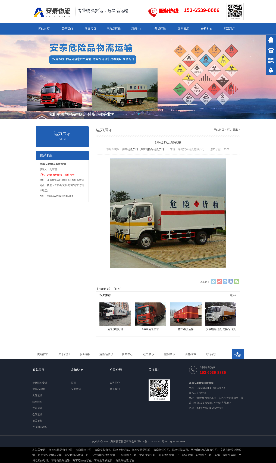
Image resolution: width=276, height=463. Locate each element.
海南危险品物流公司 (152, 149)
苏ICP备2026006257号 (150, 441)
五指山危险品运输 (225, 454)
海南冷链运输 (121, 449)
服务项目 (90, 28)
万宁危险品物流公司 (76, 454)
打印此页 (103, 288)
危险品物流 (106, 354)
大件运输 (37, 395)
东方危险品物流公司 (103, 454)
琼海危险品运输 (60, 460)
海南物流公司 (130, 149)
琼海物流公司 (166, 454)
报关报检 (37, 420)
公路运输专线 (39, 382)
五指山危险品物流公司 (204, 449)
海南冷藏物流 (102, 449)
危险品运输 (114, 28)
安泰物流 (76, 389)
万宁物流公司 (185, 454)
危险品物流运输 (124, 460)
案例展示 (183, 28)
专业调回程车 (39, 427)
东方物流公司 (204, 454)
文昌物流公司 (147, 454)
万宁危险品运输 (82, 460)
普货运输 (160, 28)
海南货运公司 (161, 449)
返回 (117, 288)
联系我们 (230, 28)
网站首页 (44, 28)
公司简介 (115, 382)
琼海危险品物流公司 (50, 454)
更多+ (233, 295)
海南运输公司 (180, 449)
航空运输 (37, 401)
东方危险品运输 (103, 460)
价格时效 (206, 28)
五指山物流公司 (127, 454)
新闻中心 (137, 28)
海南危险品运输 (141, 449)
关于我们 (67, 28)
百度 (73, 382)
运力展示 (232, 129)
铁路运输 (37, 408)
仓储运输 (37, 414)
